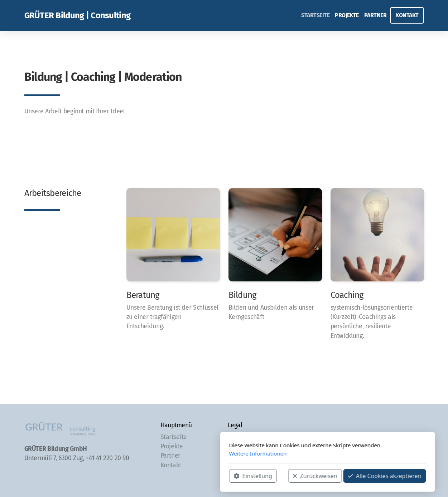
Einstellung (149, 476)
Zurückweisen (211, 476)
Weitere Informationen (154, 453)
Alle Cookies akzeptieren (281, 476)
